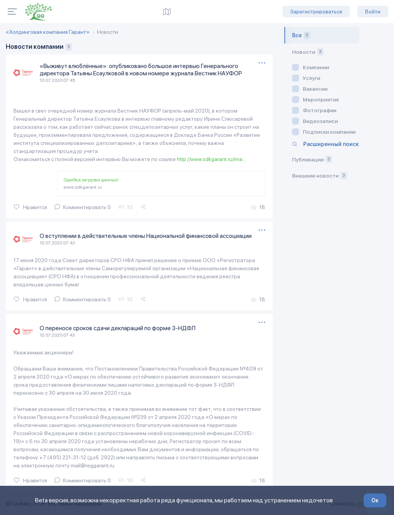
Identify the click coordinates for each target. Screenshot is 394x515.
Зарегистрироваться (316, 11)
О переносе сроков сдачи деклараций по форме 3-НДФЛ (119, 327)
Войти (373, 11)
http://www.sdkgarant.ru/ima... (212, 159)
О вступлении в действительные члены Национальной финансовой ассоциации (148, 235)
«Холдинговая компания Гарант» (48, 32)
